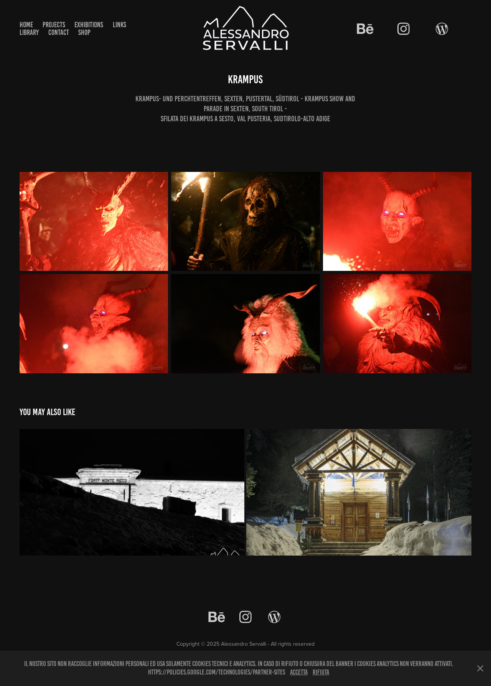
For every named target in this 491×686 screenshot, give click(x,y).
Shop (84, 32)
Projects (54, 25)
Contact (58, 32)
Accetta (299, 672)
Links (119, 25)
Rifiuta (321, 672)
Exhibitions (88, 25)
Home (26, 25)
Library (29, 32)
